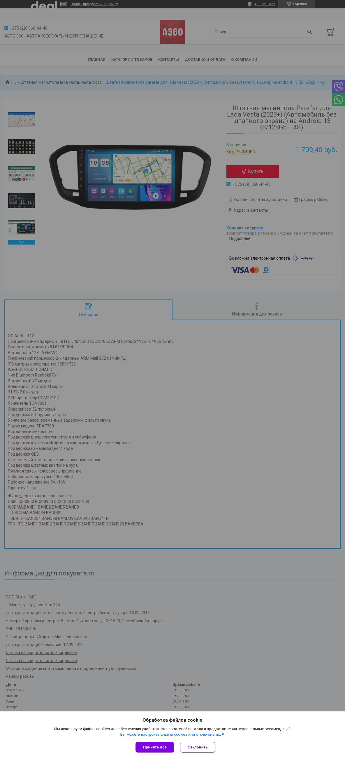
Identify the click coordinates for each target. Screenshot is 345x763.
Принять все (155, 747)
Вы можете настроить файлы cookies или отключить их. (170, 734)
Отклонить (198, 747)
